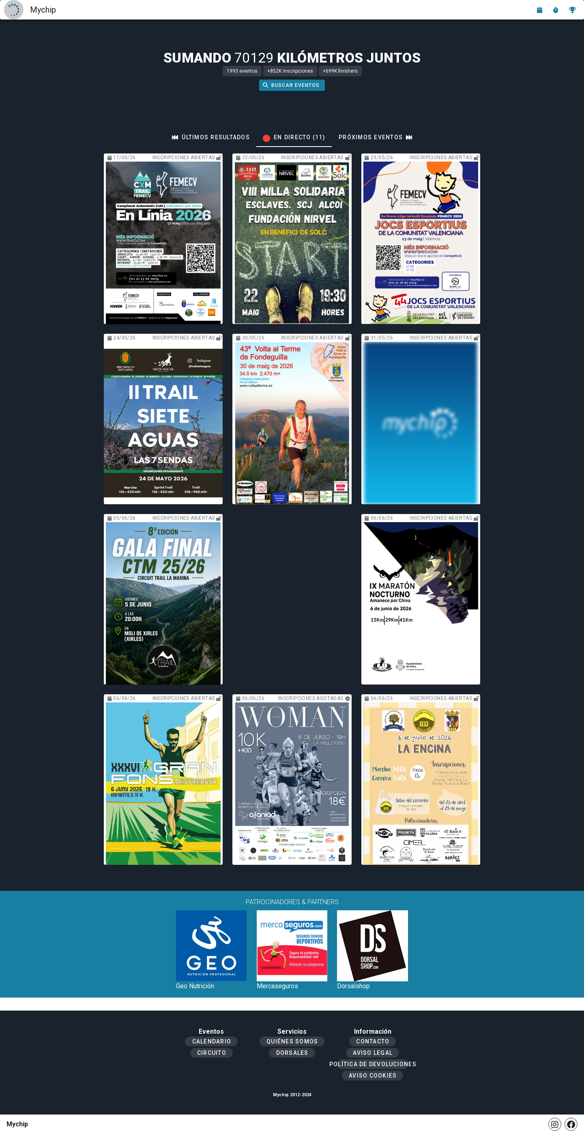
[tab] (210, 137)
